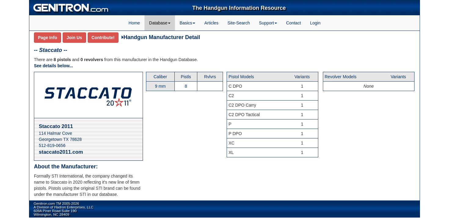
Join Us (74, 37)
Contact (293, 22)
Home (134, 22)
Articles (211, 22)
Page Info (47, 37)
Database (159, 22)
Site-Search (239, 22)
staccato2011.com (61, 152)
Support (268, 22)
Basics (187, 22)
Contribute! (103, 37)
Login (315, 22)
